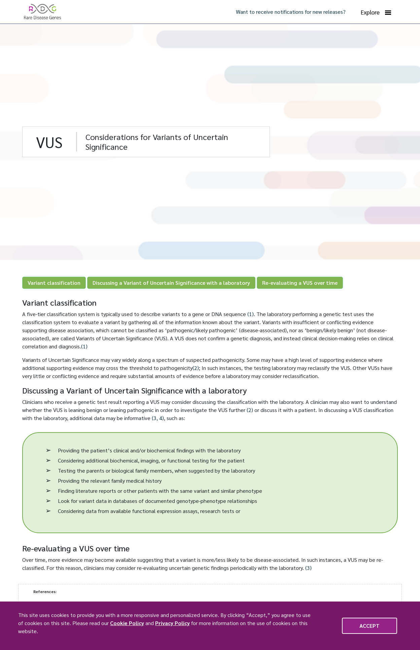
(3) (308, 567)
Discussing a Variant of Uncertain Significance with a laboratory (171, 282)
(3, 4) (158, 417)
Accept (369, 625)
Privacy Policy (172, 622)
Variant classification (54, 282)
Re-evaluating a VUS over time (300, 282)
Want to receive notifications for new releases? (291, 11)
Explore (376, 12)
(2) (196, 367)
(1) (250, 313)
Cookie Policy (127, 622)
